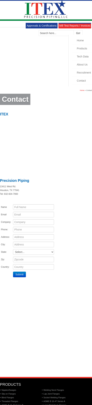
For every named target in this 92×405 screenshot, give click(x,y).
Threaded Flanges (9, 401)
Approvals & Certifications (41, 25)
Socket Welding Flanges (54, 397)
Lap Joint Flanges (51, 394)
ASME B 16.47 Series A (54, 401)
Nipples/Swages (8, 390)
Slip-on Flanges (8, 394)
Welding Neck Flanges (53, 390)
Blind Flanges (7, 397)
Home (82, 90)
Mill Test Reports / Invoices (74, 25)
